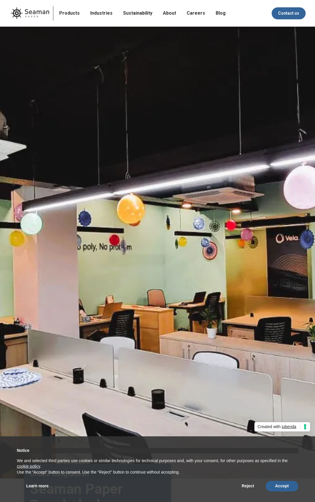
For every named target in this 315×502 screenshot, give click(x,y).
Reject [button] (248, 486)
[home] (30, 13)
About (169, 13)
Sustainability (137, 13)
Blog (221, 13)
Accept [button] (282, 486)
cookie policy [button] (28, 466)
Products (69, 13)
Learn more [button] (37, 486)
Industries (101, 13)
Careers (196, 13)
